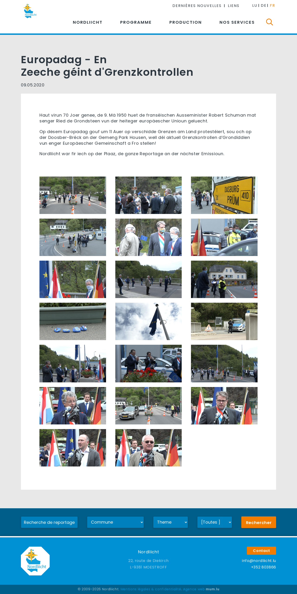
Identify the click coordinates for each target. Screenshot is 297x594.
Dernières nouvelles (197, 5)
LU (254, 5)
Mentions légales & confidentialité (151, 589)
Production (185, 22)
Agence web (194, 589)
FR (272, 5)
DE (264, 5)
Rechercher (259, 522)
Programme (136, 22)
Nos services (237, 22)
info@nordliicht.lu (259, 560)
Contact (261, 550)
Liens (233, 5)
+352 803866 (263, 567)
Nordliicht (88, 22)
